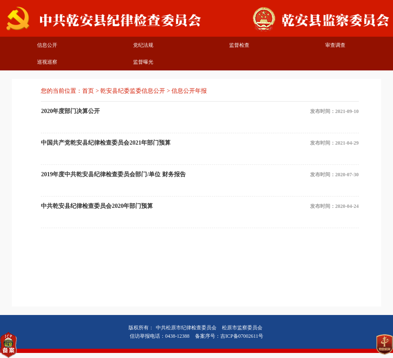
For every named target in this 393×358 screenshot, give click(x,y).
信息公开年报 (189, 91)
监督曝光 (143, 62)
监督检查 (239, 45)
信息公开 (47, 45)
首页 (88, 91)
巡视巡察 (47, 62)
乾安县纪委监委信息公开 (132, 91)
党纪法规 (143, 45)
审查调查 (335, 45)
